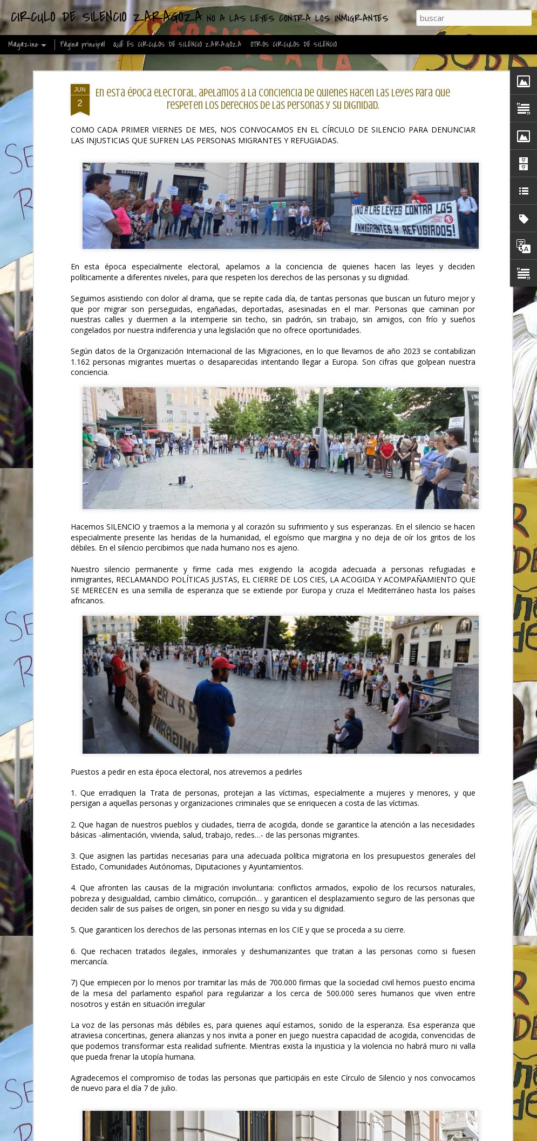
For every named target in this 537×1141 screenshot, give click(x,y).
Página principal (82, 44)
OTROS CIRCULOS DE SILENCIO (293, 44)
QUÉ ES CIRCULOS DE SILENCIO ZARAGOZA (177, 44)
